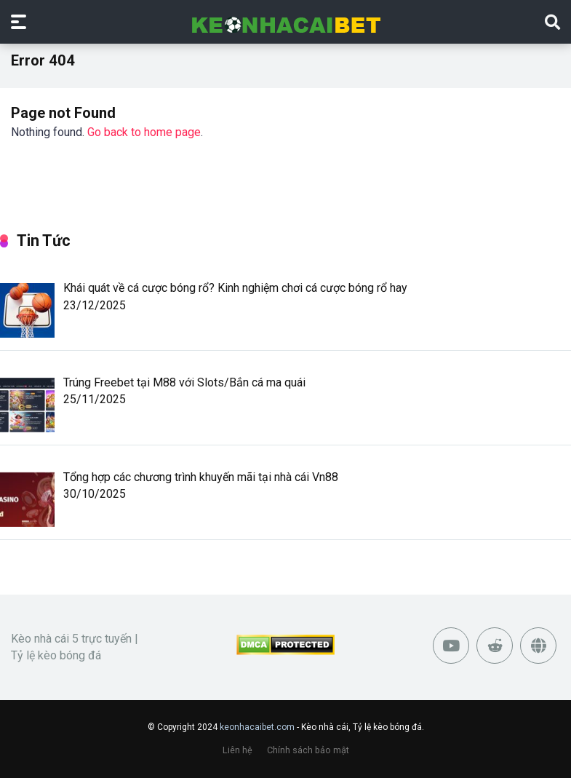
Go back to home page (144, 132)
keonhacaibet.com (257, 727)
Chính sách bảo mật (308, 750)
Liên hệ (237, 750)
